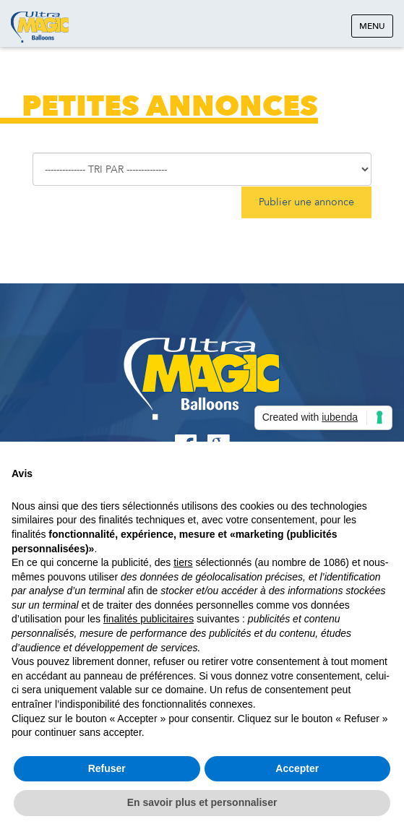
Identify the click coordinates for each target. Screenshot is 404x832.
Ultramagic (40, 27)
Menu (372, 26)
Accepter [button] (297, 768)
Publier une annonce (306, 202)
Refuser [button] (107, 768)
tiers (182, 562)
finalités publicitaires (148, 619)
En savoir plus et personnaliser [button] (202, 802)
